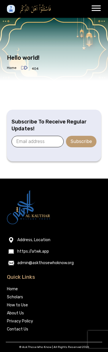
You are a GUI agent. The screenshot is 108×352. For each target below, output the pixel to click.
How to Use (17, 305)
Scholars (15, 297)
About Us (15, 313)
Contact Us (17, 329)
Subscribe (81, 141)
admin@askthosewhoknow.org (45, 263)
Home (11, 68)
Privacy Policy (20, 321)
